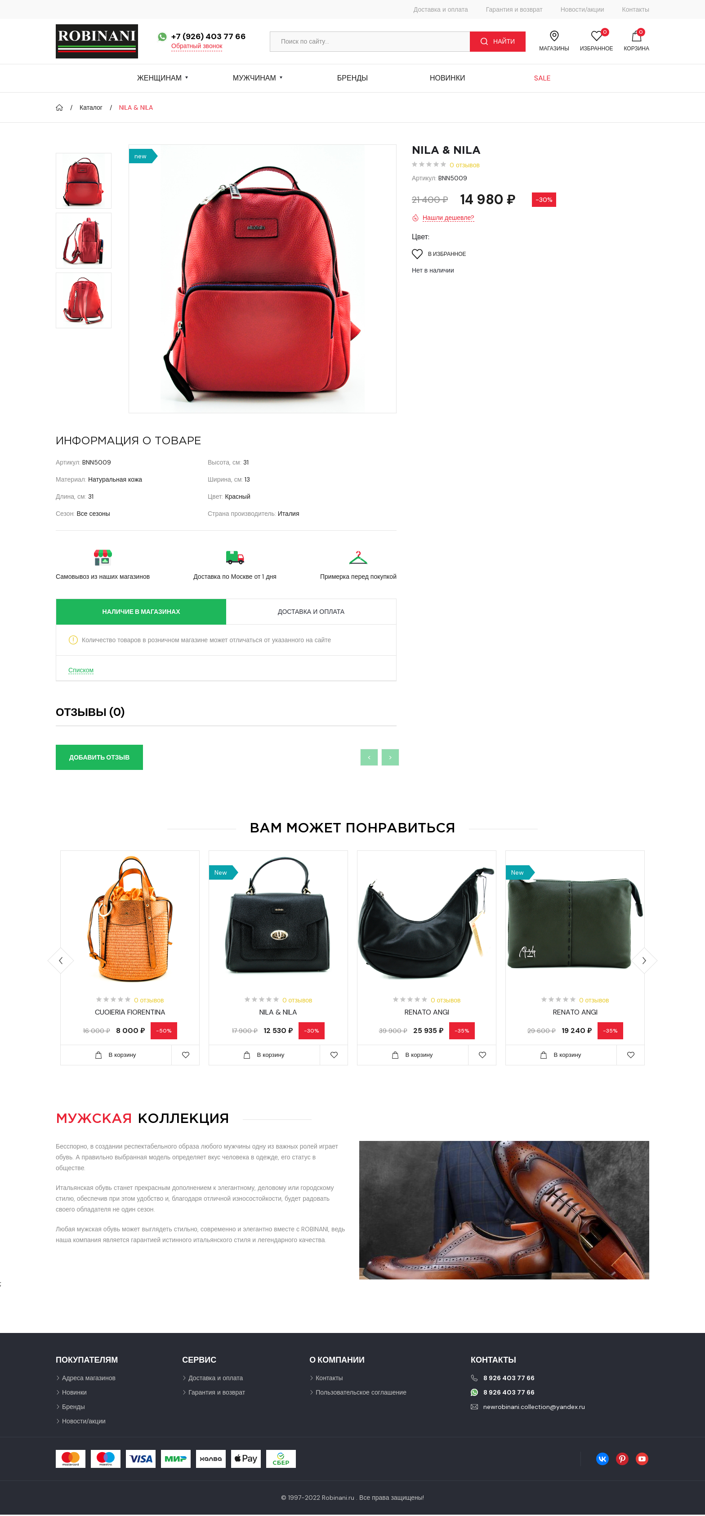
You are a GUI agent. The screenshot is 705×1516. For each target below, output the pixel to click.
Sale (542, 78)
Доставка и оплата (441, 9)
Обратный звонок (196, 46)
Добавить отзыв (99, 757)
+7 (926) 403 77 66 (208, 36)
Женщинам (159, 78)
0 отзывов (465, 165)
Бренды (352, 78)
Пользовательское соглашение (361, 1393)
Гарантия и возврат (514, 9)
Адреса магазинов (89, 1379)
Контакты (635, 9)
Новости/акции (582, 9)
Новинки (447, 78)
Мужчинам (254, 78)
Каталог (91, 107)
